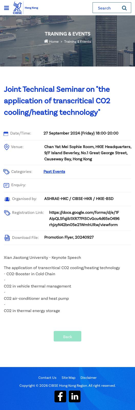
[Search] (124, 7)
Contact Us (47, 377)
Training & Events (77, 41)
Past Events (54, 171)
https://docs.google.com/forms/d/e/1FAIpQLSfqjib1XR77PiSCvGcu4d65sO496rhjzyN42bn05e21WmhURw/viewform (84, 218)
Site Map (68, 377)
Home (51, 41)
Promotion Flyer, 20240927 (69, 237)
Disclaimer (89, 377)
